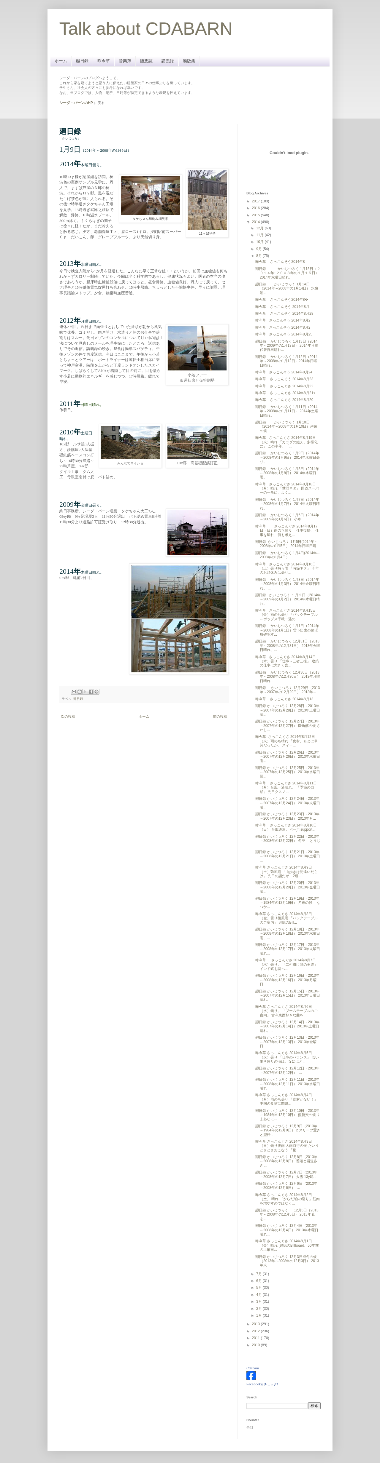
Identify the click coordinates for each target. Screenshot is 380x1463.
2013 (256, 1324)
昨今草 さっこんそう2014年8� (281, 300)
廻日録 (82, 60)
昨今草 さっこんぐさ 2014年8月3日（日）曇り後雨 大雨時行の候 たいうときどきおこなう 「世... (287, 1145)
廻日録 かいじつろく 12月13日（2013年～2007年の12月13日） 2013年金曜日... (287, 1041)
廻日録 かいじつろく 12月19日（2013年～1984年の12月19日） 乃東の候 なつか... (287, 902)
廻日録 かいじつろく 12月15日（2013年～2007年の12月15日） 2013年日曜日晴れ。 (287, 995)
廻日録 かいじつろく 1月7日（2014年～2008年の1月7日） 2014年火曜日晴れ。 (287, 504)
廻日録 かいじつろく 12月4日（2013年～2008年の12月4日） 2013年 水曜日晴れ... (286, 1230)
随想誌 (146, 60)
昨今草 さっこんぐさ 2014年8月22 (284, 386)
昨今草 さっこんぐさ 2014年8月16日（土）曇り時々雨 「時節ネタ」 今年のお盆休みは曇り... (287, 568)
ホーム (61, 60)
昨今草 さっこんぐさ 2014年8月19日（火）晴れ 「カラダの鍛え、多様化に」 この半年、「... (286, 442)
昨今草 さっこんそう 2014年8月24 (283, 372)
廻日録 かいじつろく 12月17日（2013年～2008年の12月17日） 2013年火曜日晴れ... (287, 949)
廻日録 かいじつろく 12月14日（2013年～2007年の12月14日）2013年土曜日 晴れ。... (287, 1026)
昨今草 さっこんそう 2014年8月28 (284, 313)
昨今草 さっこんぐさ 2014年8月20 (284, 400)
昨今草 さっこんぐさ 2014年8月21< (285, 393)
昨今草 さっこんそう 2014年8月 (282, 307)
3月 (259, 1301)
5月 (259, 1287)
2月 (259, 1309)
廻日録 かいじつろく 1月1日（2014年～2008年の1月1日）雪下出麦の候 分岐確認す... (287, 630)
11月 (260, 235)
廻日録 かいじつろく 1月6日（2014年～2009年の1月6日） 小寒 (287, 517)
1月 (259, 1315)
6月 (259, 1281)
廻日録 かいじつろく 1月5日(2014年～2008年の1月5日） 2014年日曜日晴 (286, 544)
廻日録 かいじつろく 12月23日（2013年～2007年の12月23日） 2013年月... (287, 816)
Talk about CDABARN (146, 29)
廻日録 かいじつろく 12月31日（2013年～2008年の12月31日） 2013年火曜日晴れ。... (287, 645)
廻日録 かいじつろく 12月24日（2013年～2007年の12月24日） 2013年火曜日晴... (287, 803)
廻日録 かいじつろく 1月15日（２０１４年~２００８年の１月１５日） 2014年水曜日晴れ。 (287, 273)
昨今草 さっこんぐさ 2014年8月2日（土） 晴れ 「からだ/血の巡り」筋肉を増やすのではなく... (287, 1199)
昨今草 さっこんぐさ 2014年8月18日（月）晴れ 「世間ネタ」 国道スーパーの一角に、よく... (287, 488)
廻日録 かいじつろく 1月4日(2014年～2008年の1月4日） (287, 555)
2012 (256, 1331)
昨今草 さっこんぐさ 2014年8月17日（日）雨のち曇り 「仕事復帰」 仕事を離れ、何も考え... (287, 530)
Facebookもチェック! (262, 1384)
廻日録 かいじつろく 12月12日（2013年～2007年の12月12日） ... (287, 1070)
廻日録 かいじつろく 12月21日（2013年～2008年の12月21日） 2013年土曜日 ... (287, 856)
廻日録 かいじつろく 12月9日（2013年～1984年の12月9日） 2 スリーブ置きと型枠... (287, 1130)
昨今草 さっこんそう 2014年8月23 (284, 379)
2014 (256, 222)
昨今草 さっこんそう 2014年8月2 (282, 320)
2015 (256, 215)
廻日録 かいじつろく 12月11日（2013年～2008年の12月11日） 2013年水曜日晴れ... (287, 1083)
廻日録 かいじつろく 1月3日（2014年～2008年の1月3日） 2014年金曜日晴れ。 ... (287, 584)
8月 (259, 256)
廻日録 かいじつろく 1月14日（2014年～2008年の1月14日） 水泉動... (286, 288)
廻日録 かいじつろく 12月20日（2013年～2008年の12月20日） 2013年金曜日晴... (287, 887)
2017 (256, 201)
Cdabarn (252, 1368)
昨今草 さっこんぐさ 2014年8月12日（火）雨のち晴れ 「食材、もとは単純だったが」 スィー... (286, 741)
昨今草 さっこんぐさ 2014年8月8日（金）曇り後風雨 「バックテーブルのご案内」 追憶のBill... (286, 918)
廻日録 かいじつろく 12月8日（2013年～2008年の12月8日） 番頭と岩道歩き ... (286, 1161)
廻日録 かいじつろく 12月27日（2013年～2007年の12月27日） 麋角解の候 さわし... (287, 725)
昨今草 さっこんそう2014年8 (280, 262)
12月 (260, 228)
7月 (259, 1274)
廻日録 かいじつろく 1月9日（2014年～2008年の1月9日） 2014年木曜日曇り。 (287, 457)
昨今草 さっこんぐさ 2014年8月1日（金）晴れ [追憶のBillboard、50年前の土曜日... (287, 1245)
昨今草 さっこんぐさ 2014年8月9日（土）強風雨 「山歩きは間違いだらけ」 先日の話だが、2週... (286, 871)
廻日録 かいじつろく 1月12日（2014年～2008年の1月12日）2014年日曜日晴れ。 (286, 361)
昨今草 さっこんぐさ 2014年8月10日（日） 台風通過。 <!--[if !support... (286, 827)
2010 (256, 1345)
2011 (256, 1338)
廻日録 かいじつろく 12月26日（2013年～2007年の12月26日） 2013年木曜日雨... (287, 756)
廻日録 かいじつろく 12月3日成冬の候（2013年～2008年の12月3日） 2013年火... (287, 1261)
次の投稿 (68, 716)
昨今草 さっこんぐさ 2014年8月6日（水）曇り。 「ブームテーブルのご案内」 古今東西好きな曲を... (286, 1011)
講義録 (168, 60)
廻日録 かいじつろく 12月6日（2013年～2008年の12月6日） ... (286, 1185)
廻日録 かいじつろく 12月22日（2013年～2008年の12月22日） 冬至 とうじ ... (287, 840)
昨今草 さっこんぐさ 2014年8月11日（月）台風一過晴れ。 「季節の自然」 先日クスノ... (286, 787)
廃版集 (189, 60)
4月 (259, 1295)
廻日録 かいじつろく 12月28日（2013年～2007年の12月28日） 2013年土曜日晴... (287, 710)
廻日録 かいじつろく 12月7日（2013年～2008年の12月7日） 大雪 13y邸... (286, 1174)
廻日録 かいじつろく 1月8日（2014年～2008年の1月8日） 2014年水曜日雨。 (287, 473)
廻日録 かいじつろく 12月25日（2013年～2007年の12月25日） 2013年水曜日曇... (287, 772)
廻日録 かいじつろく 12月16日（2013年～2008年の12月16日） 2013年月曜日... (287, 979)
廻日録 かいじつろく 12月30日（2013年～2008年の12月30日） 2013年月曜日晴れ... (287, 676)
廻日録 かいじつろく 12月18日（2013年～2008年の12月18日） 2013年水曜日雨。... (287, 933)
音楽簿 (125, 60)
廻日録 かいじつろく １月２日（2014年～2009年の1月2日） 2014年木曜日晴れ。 (288, 599)
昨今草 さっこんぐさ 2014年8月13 (284, 699)
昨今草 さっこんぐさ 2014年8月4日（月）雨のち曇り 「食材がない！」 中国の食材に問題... (286, 1099)
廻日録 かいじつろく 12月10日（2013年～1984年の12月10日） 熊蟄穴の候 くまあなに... (287, 1115)
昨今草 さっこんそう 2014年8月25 (283, 334)
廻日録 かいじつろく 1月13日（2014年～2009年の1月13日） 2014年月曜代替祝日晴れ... (286, 345)
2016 (256, 208)
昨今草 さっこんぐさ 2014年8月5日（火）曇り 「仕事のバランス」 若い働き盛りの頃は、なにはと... (287, 1057)
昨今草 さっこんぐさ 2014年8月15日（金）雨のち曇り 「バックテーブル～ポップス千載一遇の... (286, 614)
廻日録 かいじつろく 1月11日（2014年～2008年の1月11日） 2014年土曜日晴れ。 (286, 411)
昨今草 (103, 60)
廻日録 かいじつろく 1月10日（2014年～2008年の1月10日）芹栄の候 (286, 426)
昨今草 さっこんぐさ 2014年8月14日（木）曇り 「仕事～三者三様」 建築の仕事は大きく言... (287, 661)
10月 (260, 242)
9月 (259, 249)
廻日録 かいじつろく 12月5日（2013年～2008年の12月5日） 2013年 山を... (287, 1214)
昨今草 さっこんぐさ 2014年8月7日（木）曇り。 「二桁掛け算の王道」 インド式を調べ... (286, 964)
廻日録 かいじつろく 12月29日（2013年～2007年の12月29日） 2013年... (287, 690)
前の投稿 (220, 716)
